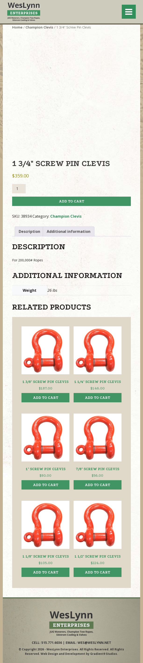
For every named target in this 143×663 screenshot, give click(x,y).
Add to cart (71, 201)
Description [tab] (29, 231)
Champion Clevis (39, 27)
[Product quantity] (19, 188)
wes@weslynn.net (94, 642)
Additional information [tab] (68, 231)
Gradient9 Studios (103, 654)
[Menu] (129, 12)
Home (17, 27)
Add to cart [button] (45, 398)
